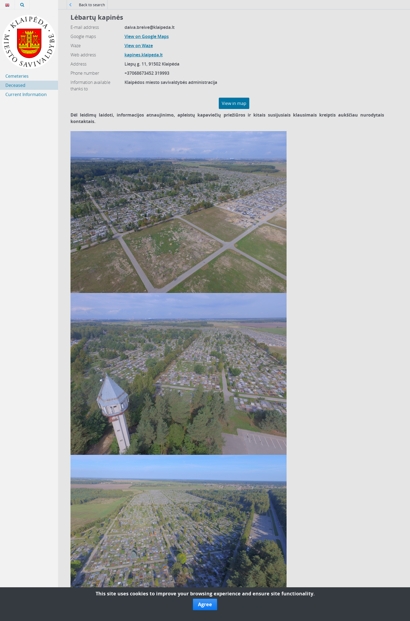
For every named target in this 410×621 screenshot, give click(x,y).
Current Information (26, 94)
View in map (234, 103)
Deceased (15, 85)
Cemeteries (17, 76)
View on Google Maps (147, 36)
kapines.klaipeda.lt (144, 55)
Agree (205, 604)
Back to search (87, 4)
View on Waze (139, 46)
